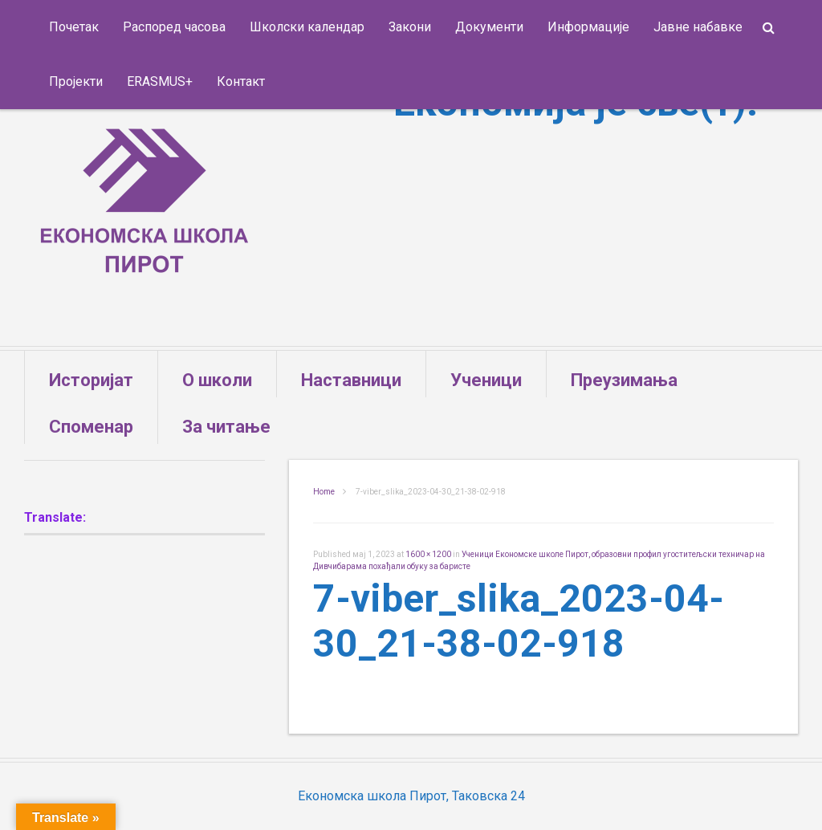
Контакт (241, 81)
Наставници (351, 380)
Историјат (91, 380)
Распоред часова (174, 27)
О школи (217, 380)
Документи (489, 27)
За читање (226, 427)
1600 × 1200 (428, 554)
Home (324, 491)
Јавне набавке (698, 27)
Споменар (91, 427)
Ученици (486, 380)
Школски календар (307, 27)
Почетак (74, 27)
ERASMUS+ (160, 81)
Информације (588, 27)
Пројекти (76, 81)
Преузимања (624, 380)
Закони (410, 27)
